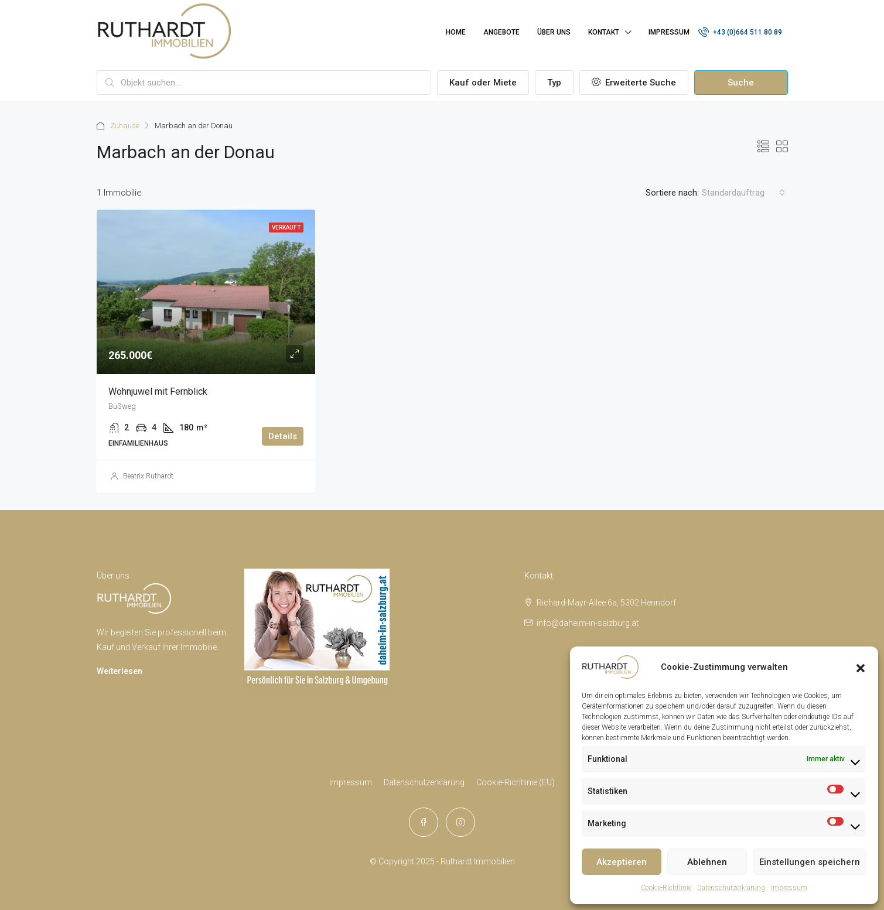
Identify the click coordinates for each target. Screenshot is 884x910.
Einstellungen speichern (809, 862)
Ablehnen (707, 862)
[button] (860, 667)
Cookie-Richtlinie (666, 888)
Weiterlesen (119, 671)
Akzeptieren (621, 862)
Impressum (789, 888)
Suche (741, 82)
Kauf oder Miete (483, 82)
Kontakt (603, 32)
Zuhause (124, 125)
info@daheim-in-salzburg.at (588, 623)
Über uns (554, 32)
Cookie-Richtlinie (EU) (515, 782)
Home (456, 32)
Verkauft (286, 227)
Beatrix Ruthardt (148, 476)
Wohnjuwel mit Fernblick (157, 391)
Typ (554, 82)
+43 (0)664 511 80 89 (740, 31)
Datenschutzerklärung (731, 888)
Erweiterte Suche (634, 82)
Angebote (501, 32)
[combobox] (743, 192)
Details (282, 436)
